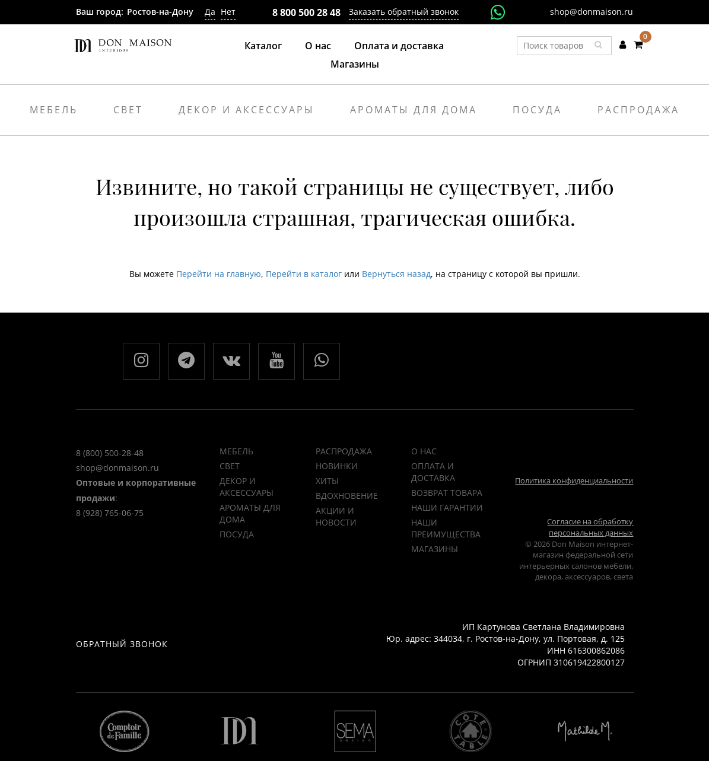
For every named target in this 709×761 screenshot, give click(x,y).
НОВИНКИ (337, 466)
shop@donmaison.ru (591, 11)
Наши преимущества (446, 528)
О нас (318, 45)
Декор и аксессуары (246, 109)
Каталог (263, 45)
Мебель (54, 109)
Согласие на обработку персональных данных (590, 527)
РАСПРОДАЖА (344, 451)
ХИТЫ (327, 480)
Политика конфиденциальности (574, 480)
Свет (128, 109)
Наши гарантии (447, 507)
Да (210, 11)
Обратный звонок (122, 643)
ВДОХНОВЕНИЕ (347, 495)
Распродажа (638, 109)
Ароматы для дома (413, 109)
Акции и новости (336, 516)
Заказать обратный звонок (404, 11)
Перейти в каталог (304, 273)
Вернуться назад (396, 273)
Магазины (354, 64)
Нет (228, 11)
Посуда (537, 109)
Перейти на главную (218, 273)
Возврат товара (446, 492)
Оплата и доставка (399, 45)
